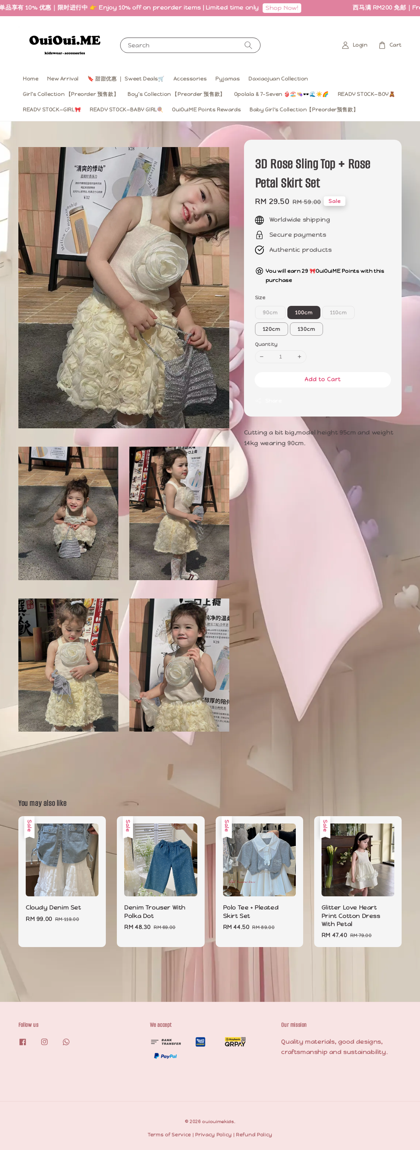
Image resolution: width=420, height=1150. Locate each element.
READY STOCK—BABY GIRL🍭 (126, 109)
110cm (338, 312)
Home (30, 78)
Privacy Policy (213, 1135)
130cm (306, 329)
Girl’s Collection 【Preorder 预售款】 (71, 94)
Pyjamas (227, 78)
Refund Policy (254, 1135)
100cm (304, 312)
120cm (271, 329)
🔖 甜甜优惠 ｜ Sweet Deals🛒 (126, 78)
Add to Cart (323, 379)
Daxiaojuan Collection (278, 78)
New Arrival (63, 78)
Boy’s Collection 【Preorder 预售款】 (176, 94)
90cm (270, 312)
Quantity (266, 344)
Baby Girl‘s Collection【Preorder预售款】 (304, 109)
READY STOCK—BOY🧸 (366, 94)
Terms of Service (169, 1135)
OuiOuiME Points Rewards (206, 109)
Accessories (190, 78)
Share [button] (268, 400)
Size (260, 297)
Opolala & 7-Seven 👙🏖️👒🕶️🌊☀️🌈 (281, 94)
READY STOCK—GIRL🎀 (52, 109)
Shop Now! (286, 8)
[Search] (248, 45)
